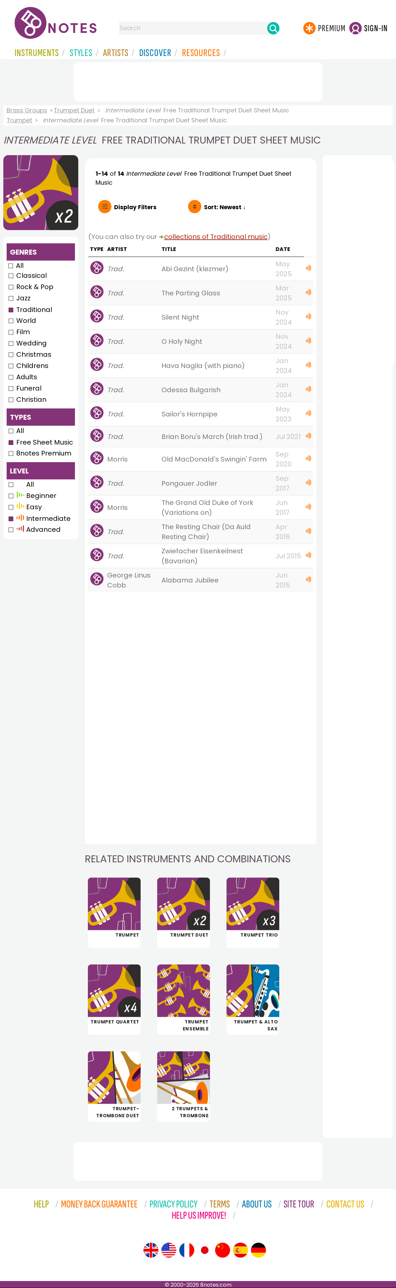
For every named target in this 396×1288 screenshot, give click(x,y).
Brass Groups (27, 110)
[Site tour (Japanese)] (204, 1250)
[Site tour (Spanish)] (240, 1250)
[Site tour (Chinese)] (222, 1250)
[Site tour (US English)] (169, 1250)
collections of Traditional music (216, 236)
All (20, 265)
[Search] (273, 28)
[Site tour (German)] (258, 1250)
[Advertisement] (198, 80)
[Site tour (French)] (186, 1250)
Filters (135, 207)
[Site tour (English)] (151, 1250)
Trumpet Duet (74, 110)
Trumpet (19, 120)
